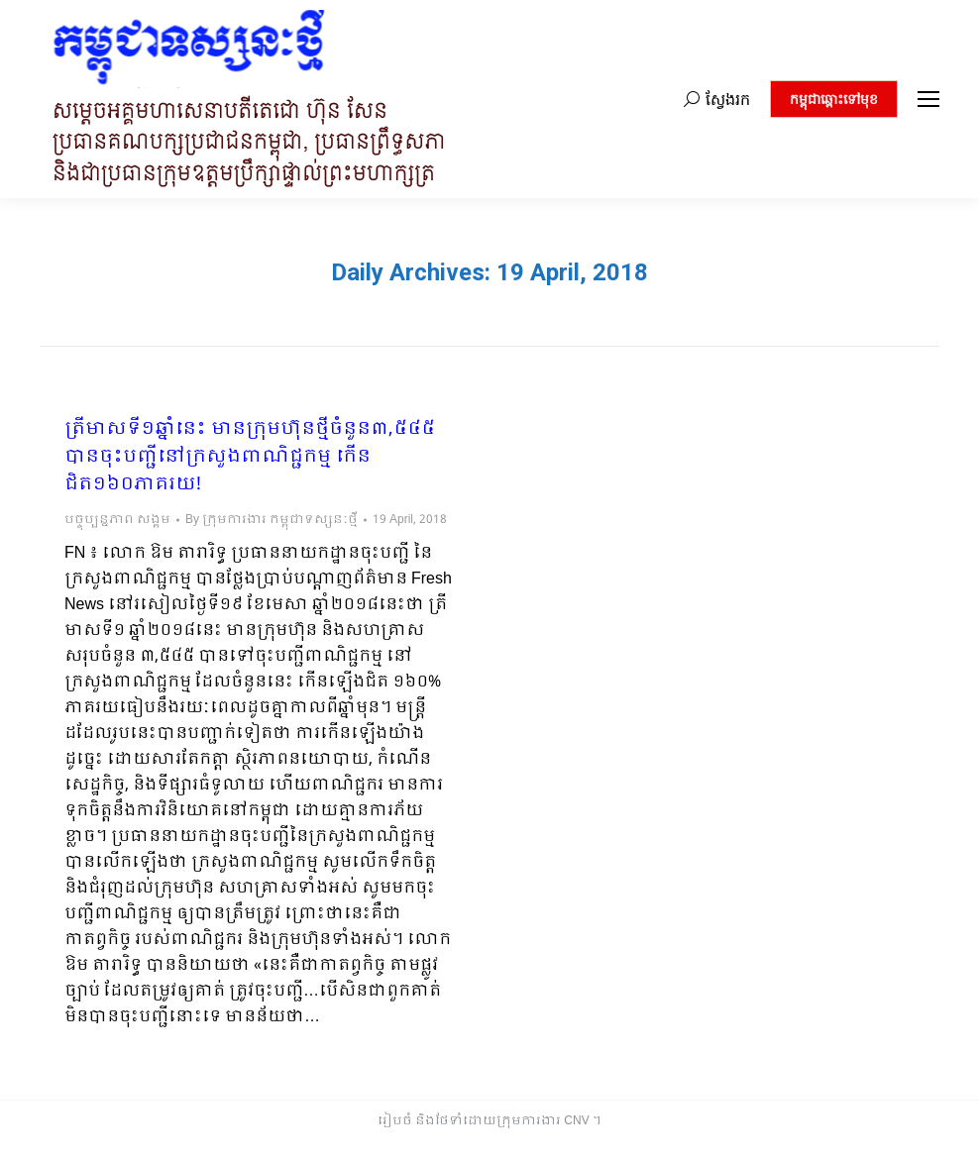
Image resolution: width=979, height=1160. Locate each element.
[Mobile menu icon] (928, 99)
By (271, 520)
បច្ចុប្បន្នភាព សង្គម (117, 520)
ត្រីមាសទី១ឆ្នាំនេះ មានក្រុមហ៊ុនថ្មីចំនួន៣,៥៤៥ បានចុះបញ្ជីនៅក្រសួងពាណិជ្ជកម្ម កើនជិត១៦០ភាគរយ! (249, 457)
